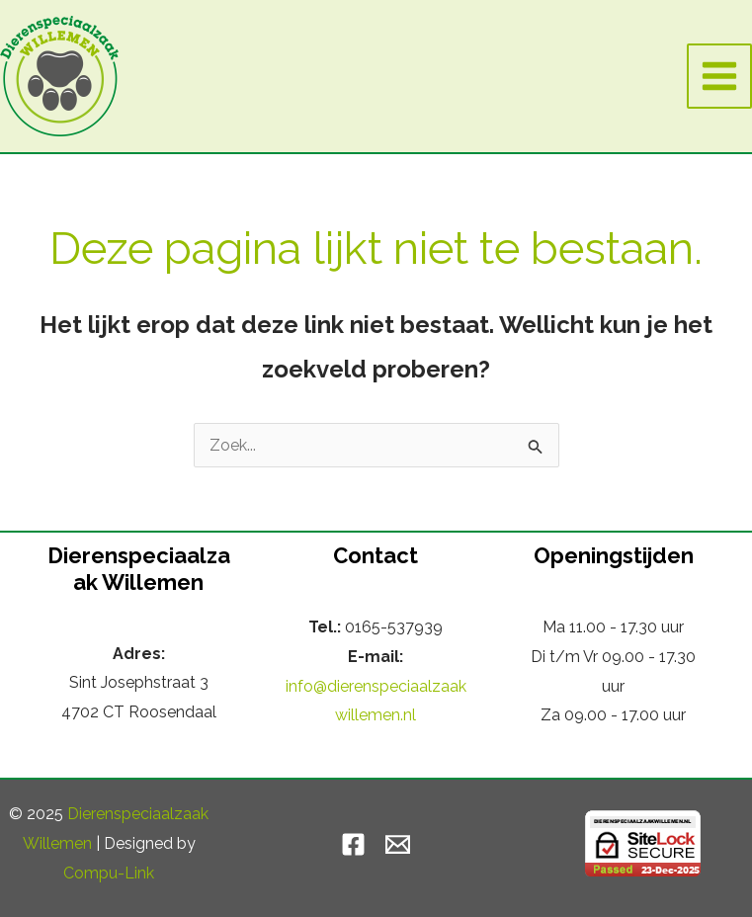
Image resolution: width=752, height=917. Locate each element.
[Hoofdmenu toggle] (719, 76)
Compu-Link (108, 873)
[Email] (397, 844)
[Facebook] (353, 844)
